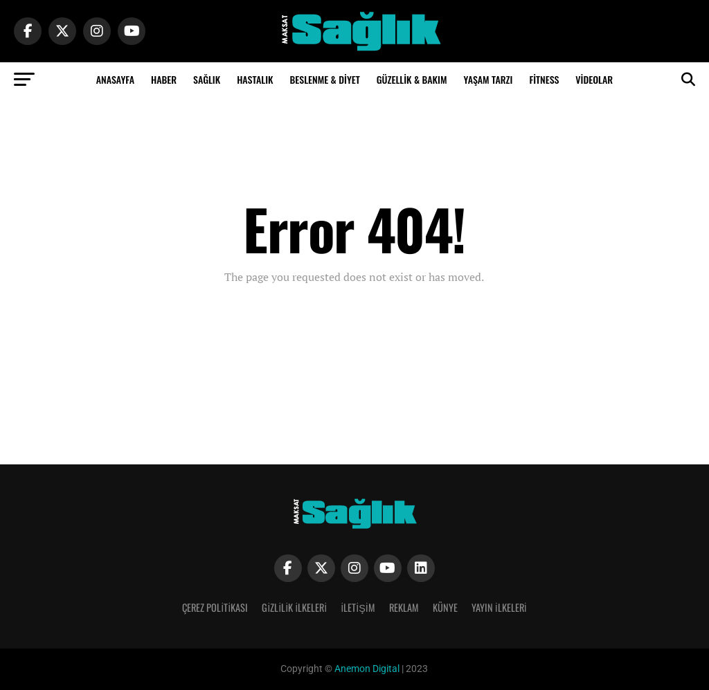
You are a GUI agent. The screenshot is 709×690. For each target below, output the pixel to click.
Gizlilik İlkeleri (294, 607)
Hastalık (255, 79)
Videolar (594, 79)
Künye (445, 607)
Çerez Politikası (215, 607)
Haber (164, 79)
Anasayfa (115, 79)
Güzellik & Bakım (412, 79)
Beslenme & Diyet (324, 79)
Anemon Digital (366, 669)
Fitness (544, 79)
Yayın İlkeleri (499, 607)
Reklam (404, 607)
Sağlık (206, 79)
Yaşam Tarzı (487, 79)
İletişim (358, 607)
